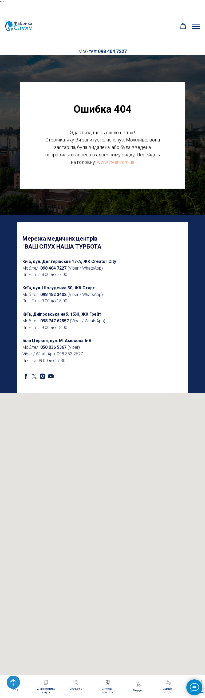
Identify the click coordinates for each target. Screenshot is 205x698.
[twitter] (34, 376)
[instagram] (42, 376)
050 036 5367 (53, 347)
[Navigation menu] (196, 26)
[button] (183, 26)
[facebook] (26, 376)
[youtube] (51, 376)
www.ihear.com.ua (115, 162)
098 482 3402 (53, 294)
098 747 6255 (53, 320)
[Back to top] (13, 682)
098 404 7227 (112, 51)
